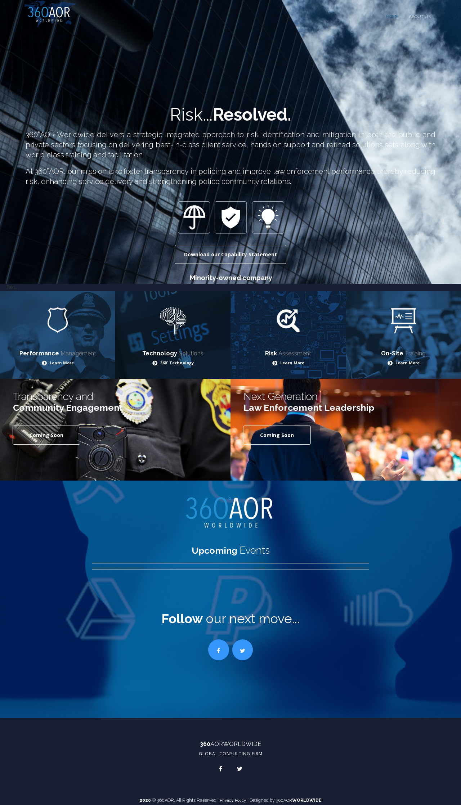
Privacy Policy (230, 796)
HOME (392, 16)
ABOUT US (420, 16)
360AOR (281, 796)
